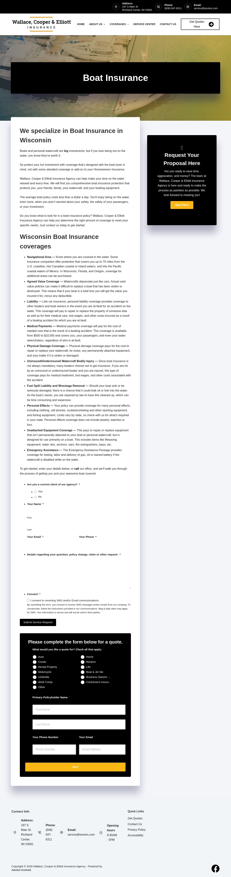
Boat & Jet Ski (94, 671)
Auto (41, 656)
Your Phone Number (46, 737)
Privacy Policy (137, 829)
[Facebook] (215, 868)
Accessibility (135, 835)
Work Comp (45, 682)
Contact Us (170, 24)
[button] (181, 205)
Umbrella (43, 676)
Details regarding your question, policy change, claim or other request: (74, 554)
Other (41, 687)
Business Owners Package (100, 676)
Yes (40, 491)
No (39, 496)
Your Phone (87, 536)
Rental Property (47, 666)
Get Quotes (135, 818)
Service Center (144, 24)
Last (29, 529)
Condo (42, 661)
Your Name (35, 504)
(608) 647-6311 (173, 8)
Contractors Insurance (99, 682)
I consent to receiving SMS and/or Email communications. (64, 600)
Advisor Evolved (21, 869)
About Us (97, 24)
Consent (33, 594)
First (29, 517)
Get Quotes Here (202, 24)
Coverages (119, 24)
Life (88, 666)
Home (81, 24)
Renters (91, 661)
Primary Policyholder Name (51, 697)
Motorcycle (44, 671)
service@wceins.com (206, 8)
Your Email (35, 536)
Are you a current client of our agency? (53, 484)
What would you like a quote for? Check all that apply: (68, 649)
